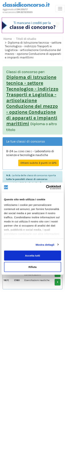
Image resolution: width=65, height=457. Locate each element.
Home (7, 39)
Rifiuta (32, 266)
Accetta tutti (32, 255)
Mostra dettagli (45, 244)
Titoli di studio (26, 39)
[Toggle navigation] (60, 8)
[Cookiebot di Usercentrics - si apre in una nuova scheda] (46, 187)
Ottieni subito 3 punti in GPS (38, 162)
